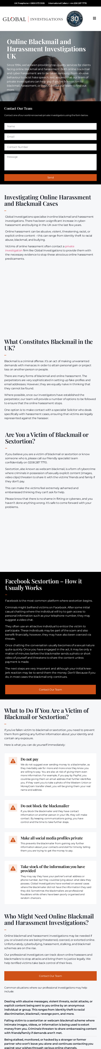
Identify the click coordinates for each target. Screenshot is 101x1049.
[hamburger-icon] (94, 18)
